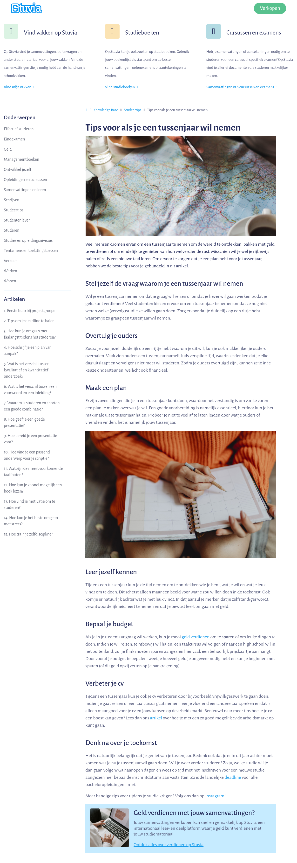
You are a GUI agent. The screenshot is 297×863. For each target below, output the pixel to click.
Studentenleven (17, 220)
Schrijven (11, 200)
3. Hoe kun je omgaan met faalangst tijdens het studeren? (29, 334)
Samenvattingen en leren (25, 190)
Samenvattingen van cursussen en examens (241, 87)
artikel (156, 718)
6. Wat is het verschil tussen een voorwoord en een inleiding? (30, 389)
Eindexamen (14, 139)
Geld (8, 149)
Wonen (10, 281)
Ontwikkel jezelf (17, 169)
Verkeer (10, 261)
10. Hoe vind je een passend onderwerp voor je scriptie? (27, 455)
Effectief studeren (19, 129)
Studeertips (13, 210)
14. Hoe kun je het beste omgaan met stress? (31, 521)
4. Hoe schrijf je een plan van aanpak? (28, 350)
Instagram (214, 795)
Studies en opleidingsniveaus (28, 240)
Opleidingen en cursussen (25, 180)
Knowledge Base (106, 110)
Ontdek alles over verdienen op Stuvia (168, 844)
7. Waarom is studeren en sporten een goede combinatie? (32, 406)
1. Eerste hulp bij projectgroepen (31, 311)
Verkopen (270, 8)
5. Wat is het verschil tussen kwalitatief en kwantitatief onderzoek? (26, 370)
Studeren (11, 230)
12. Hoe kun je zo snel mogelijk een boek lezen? (33, 488)
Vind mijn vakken (19, 87)
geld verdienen (195, 636)
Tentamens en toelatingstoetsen (31, 251)
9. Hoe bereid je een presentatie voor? (30, 439)
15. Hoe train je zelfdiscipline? (28, 534)
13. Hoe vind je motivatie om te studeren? (29, 504)
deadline (232, 777)
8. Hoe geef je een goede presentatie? (24, 422)
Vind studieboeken (121, 87)
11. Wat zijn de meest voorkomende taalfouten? (33, 471)
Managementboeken (21, 159)
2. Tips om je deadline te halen (29, 321)
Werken (10, 271)
